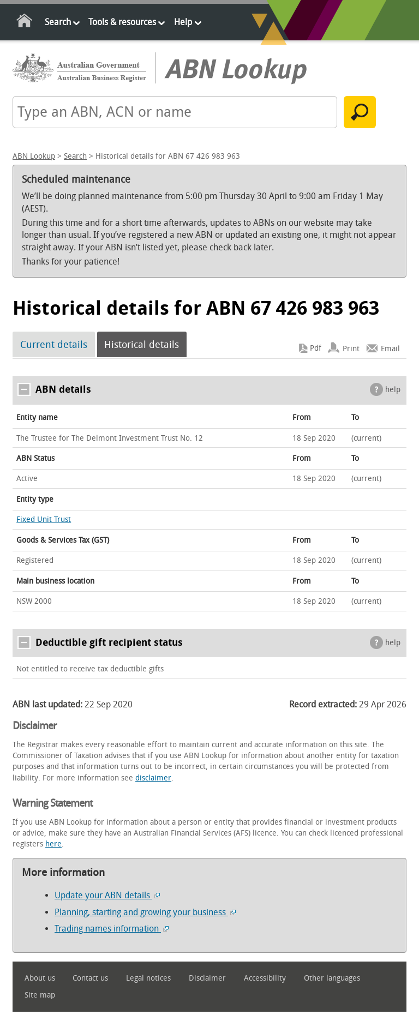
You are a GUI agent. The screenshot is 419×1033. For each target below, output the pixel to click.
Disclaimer (207, 978)
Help (183, 22)
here (53, 844)
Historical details (141, 345)
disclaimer (153, 778)
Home (25, 23)
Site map (40, 995)
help (392, 389)
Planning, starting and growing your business (145, 912)
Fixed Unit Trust (43, 519)
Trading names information (112, 928)
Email (390, 348)
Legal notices (148, 978)
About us (40, 978)
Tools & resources (122, 22)
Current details (53, 345)
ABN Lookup (34, 156)
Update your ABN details (107, 895)
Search (58, 22)
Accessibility (265, 978)
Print (351, 348)
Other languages (332, 978)
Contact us (90, 978)
